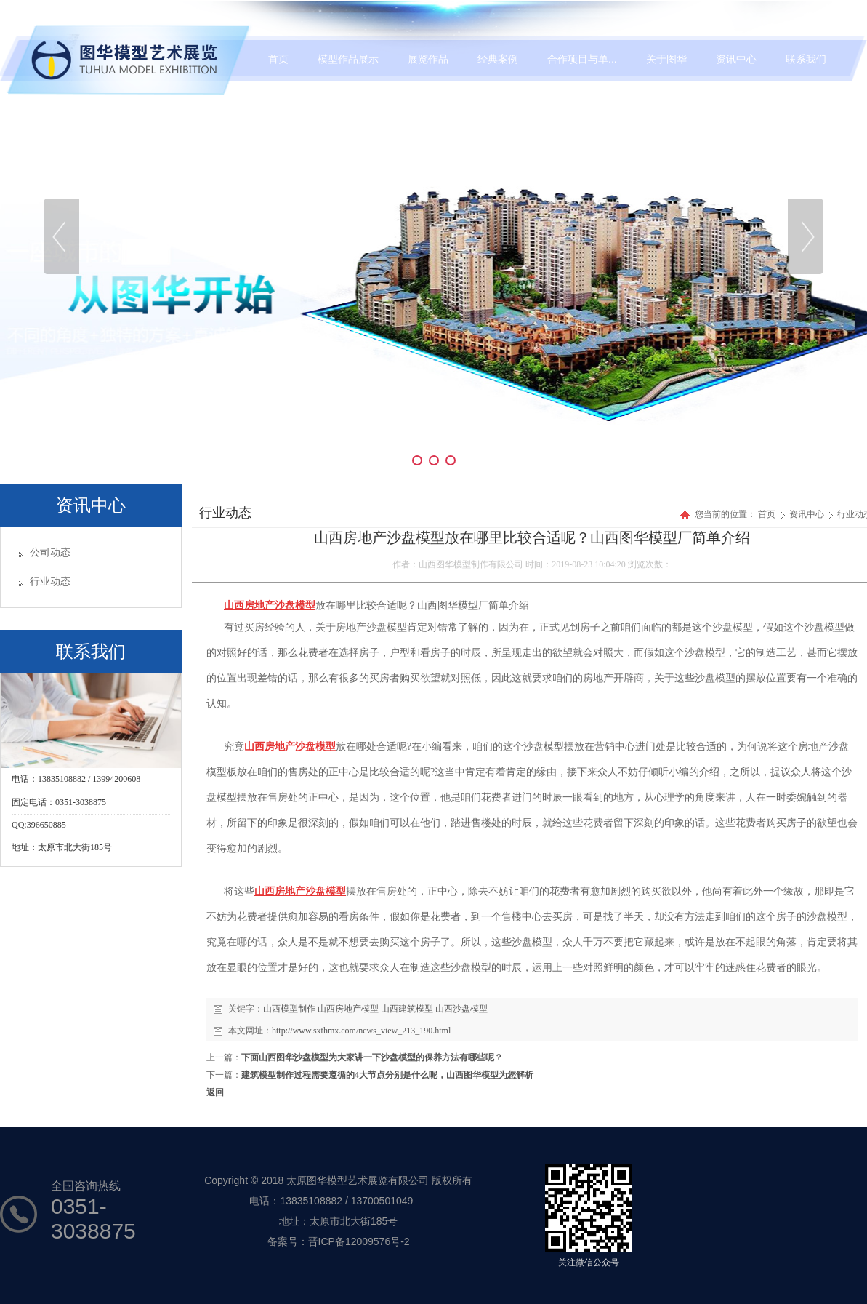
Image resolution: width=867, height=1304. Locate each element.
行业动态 (50, 581)
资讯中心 (807, 514)
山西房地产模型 (348, 1009)
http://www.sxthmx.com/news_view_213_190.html (361, 1030)
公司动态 (50, 552)
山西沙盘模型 (461, 1009)
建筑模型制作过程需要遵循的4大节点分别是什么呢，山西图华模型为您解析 (387, 1075)
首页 (766, 514)
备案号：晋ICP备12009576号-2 (338, 1241)
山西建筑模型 (407, 1009)
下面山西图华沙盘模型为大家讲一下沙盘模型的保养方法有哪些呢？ (372, 1057)
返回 (215, 1092)
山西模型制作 (289, 1009)
